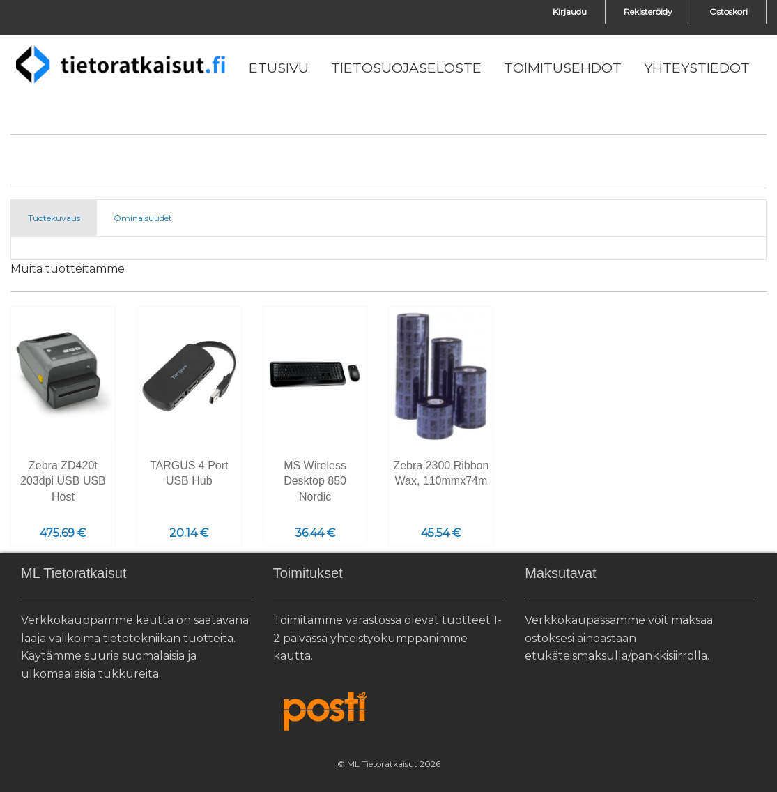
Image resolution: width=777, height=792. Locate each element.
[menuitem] (279, 68)
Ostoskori (728, 11)
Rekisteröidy (648, 11)
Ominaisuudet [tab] (143, 218)
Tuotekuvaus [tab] (54, 218)
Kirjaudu (570, 11)
